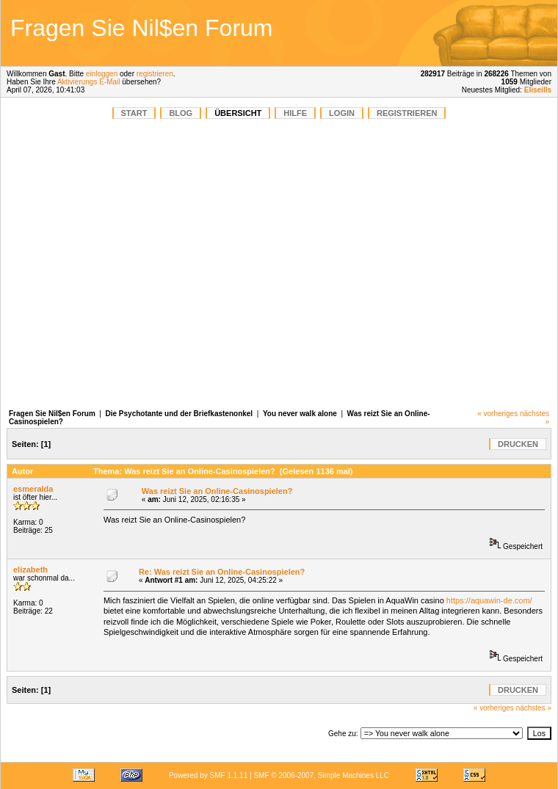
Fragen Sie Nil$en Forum (52, 414)
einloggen (101, 74)
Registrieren (407, 113)
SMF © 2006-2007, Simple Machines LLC (321, 775)
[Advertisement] (451, 33)
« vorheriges (497, 414)
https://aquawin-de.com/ (489, 600)
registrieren (155, 74)
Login (342, 113)
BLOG (180, 113)
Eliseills (537, 90)
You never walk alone (301, 414)
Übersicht (237, 113)
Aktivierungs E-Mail (88, 82)
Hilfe (295, 113)
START (134, 113)
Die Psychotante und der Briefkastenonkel (179, 414)
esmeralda (33, 488)
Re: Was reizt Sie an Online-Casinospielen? (222, 571)
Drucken (518, 444)
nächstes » (533, 708)
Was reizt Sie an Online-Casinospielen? (217, 491)
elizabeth (30, 569)
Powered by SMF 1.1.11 (208, 775)
